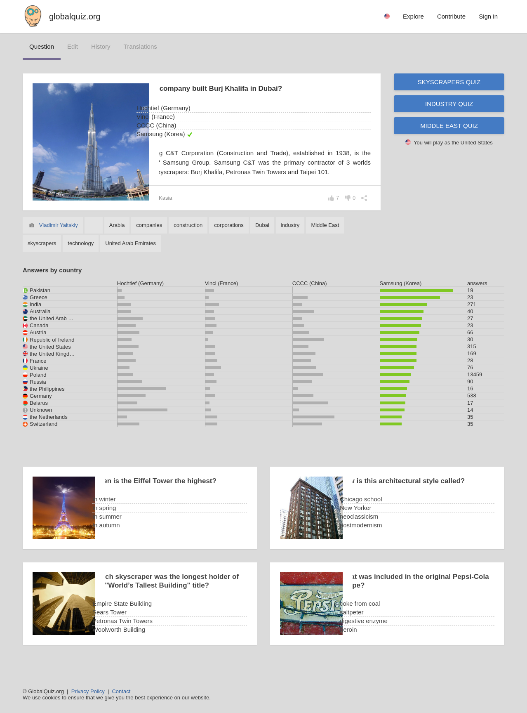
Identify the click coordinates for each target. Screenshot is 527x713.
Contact (121, 691)
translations (140, 46)
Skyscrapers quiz (449, 81)
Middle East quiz (449, 125)
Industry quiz (449, 103)
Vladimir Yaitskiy (58, 234)
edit (72, 46)
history (101, 46)
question (41, 46)
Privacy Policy (88, 691)
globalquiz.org (75, 16)
